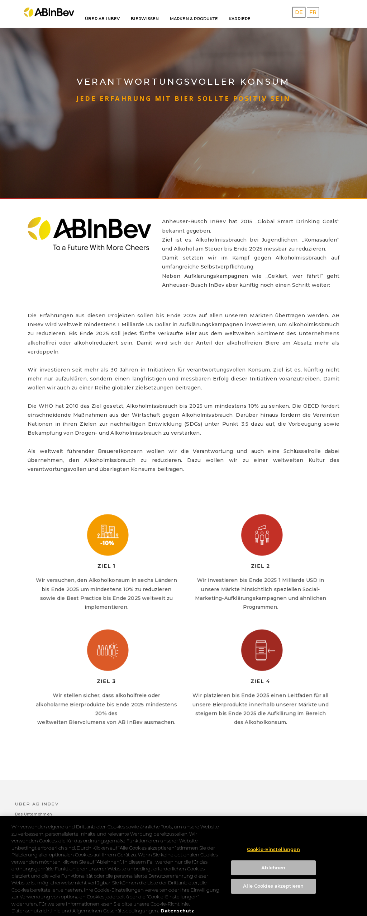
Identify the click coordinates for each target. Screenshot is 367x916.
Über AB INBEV (37, 804)
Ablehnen (273, 873)
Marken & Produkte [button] (194, 18)
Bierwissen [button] (145, 18)
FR (312, 12)
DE (299, 12)
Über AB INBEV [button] (102, 18)
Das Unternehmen (33, 814)
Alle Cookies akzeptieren (273, 891)
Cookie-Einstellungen (273, 854)
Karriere (240, 18)
